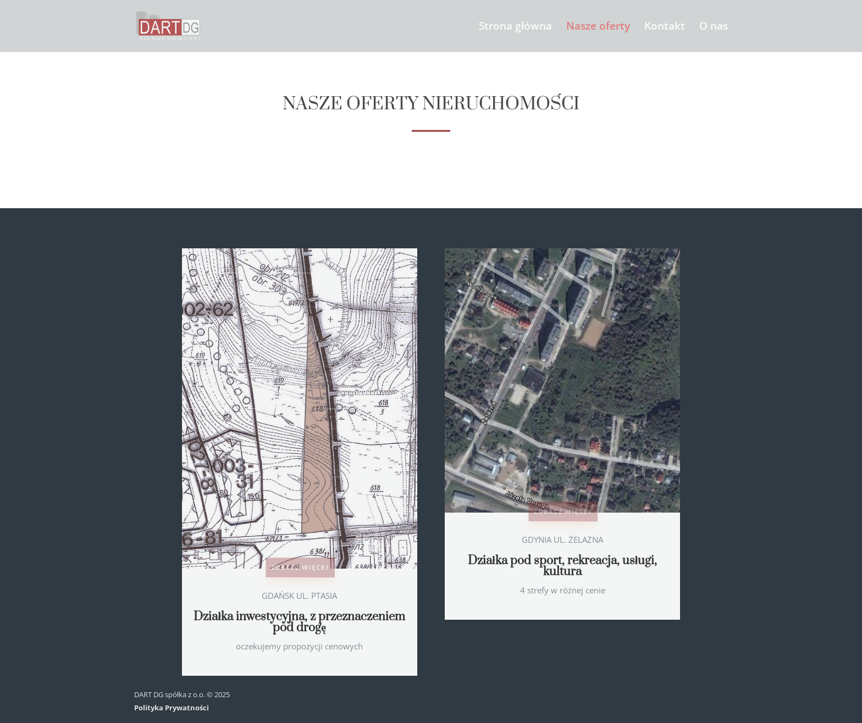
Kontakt (664, 27)
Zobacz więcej (300, 567)
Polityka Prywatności (171, 708)
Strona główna (515, 27)
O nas (713, 27)
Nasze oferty (598, 27)
